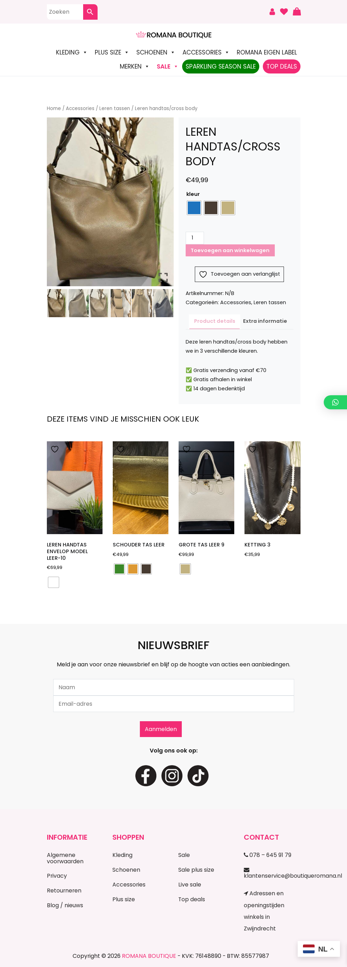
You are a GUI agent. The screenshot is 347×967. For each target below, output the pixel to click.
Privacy (57, 876)
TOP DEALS (281, 66)
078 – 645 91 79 (267, 855)
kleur (193, 194)
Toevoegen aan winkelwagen (230, 250)
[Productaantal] (195, 238)
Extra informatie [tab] (265, 321)
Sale (184, 855)
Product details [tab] (214, 321)
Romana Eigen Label (267, 52)
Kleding (72, 52)
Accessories (206, 52)
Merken (135, 66)
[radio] (194, 208)
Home (54, 108)
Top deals (191, 899)
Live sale (189, 884)
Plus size (112, 52)
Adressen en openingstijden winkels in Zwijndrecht (264, 911)
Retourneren (64, 890)
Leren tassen (114, 108)
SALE (168, 66)
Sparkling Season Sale (221, 66)
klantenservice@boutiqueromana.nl (272, 873)
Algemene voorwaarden (65, 858)
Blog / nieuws (65, 905)
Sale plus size (196, 870)
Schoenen (155, 52)
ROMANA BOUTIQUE (149, 956)
